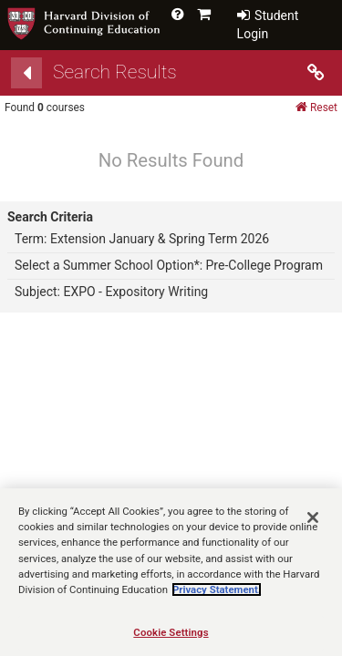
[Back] (26, 72)
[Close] (313, 527)
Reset (316, 107)
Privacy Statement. (216, 597)
